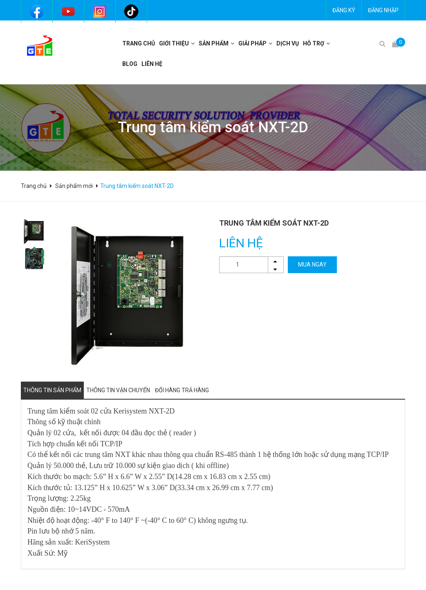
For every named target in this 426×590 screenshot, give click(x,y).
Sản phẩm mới (74, 186)
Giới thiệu (174, 43)
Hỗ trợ (313, 43)
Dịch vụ (287, 43)
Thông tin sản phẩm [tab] (52, 390)
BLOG (129, 64)
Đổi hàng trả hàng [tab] (182, 390)
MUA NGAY (312, 264)
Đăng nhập (383, 10)
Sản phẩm (214, 43)
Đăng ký (343, 10)
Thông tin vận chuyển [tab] (118, 390)
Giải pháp (252, 43)
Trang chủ (138, 43)
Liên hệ (151, 64)
